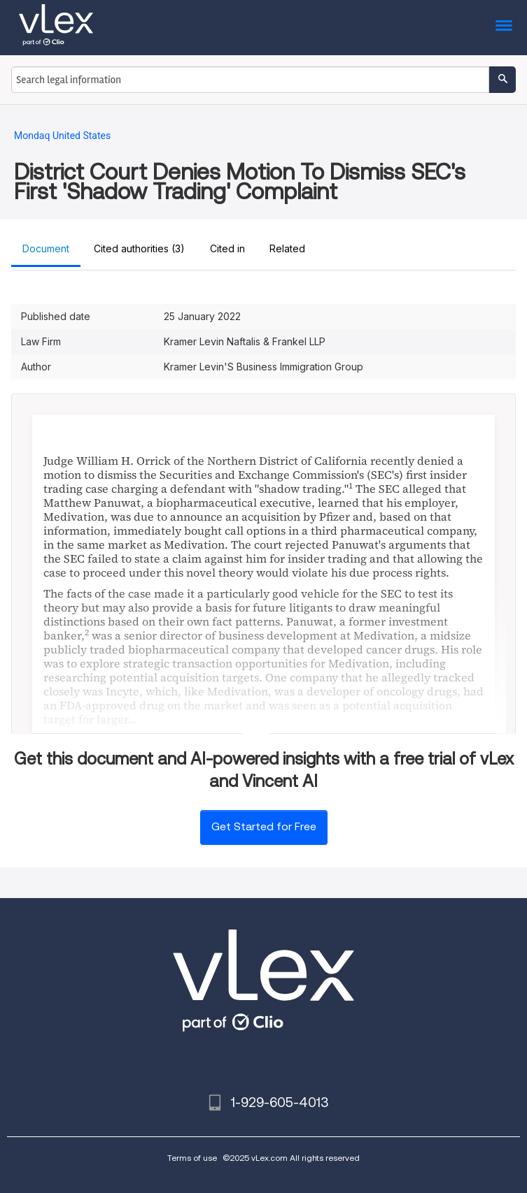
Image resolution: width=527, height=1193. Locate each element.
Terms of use (192, 1157)
